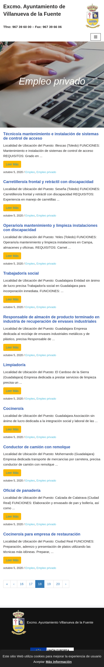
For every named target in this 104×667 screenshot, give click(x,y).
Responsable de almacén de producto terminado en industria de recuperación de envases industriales (51, 319)
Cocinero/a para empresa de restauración (41, 534)
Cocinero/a (13, 408)
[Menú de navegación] (96, 37)
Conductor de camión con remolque (36, 447)
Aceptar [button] (39, 662)
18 (40, 584)
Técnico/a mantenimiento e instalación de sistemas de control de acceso (51, 136)
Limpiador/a (14, 365)
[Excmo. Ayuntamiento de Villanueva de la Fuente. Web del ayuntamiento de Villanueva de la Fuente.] (93, 16)
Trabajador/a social (21, 273)
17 (31, 584)
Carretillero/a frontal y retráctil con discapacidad (48, 182)
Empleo (30, 172)
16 (21, 584)
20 (58, 584)
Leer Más (12, 164)
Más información (59, 662)
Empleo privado (46, 172)
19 (49, 584)
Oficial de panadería (21, 490)
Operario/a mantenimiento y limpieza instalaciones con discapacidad (50, 227)
